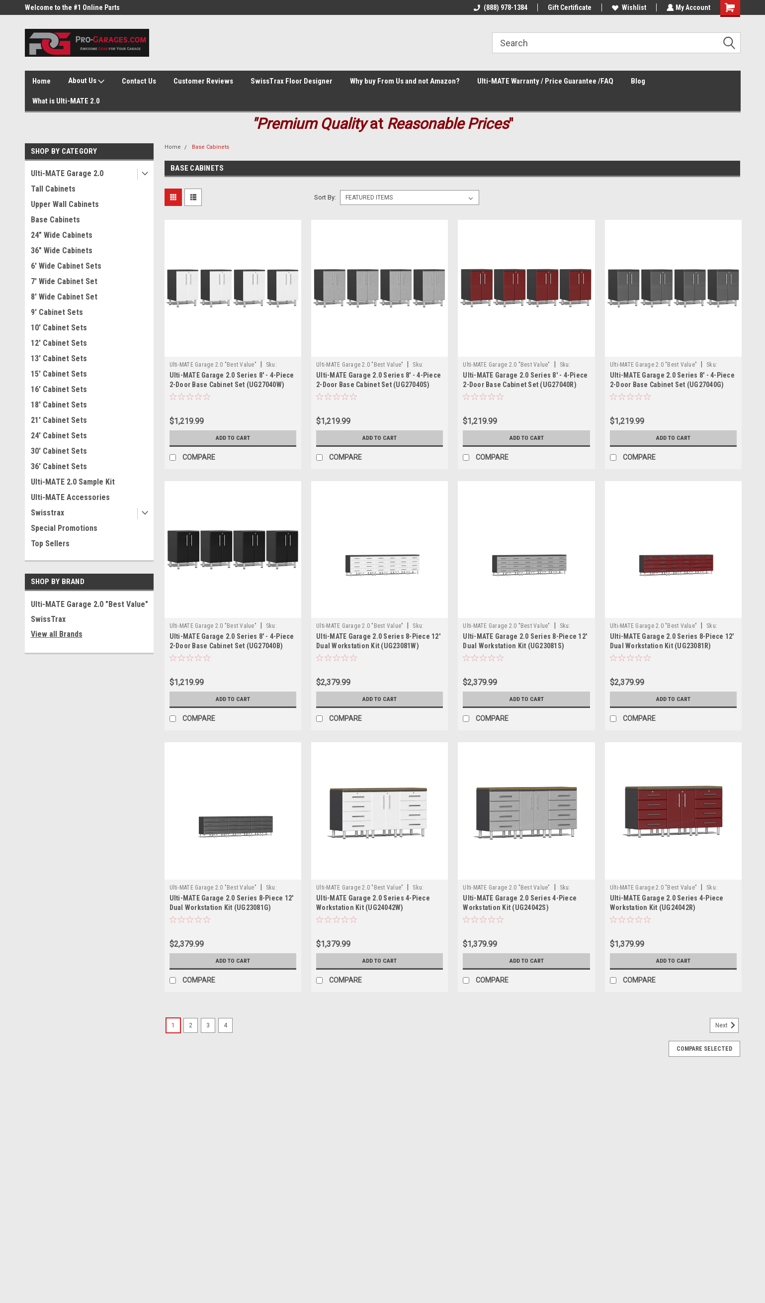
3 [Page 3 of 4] (208, 1025)
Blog (638, 81)
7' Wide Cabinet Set (64, 281)
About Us (86, 81)
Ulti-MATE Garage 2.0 (67, 173)
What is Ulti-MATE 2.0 (66, 101)
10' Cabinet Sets (59, 327)
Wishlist (628, 7)
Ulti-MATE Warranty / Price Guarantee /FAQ (545, 81)
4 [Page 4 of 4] (225, 1025)
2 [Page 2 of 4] (190, 1025)
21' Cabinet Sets (59, 420)
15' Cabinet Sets (59, 374)
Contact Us (139, 81)
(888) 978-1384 (499, 7)
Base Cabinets (55, 219)
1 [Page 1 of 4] (173, 1025)
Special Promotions (64, 528)
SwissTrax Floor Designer (292, 81)
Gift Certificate (569, 7)
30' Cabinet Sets (59, 451)
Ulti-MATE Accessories (70, 497)
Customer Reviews (203, 81)
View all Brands (57, 634)
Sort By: (325, 197)
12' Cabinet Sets (59, 343)
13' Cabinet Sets (59, 358)
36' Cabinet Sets (59, 466)
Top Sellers (50, 543)
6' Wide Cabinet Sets (66, 266)
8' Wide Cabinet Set (64, 296)
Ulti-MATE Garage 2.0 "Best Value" (89, 604)
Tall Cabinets (53, 189)
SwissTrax (48, 619)
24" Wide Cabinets (61, 235)
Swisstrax (47, 512)
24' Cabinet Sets (59, 435)
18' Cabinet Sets (59, 404)
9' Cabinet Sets (57, 312)
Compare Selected (704, 1048)
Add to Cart (233, 438)
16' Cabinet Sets (59, 389)
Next (727, 1025)
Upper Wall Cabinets (65, 204)
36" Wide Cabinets (61, 250)
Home (41, 81)
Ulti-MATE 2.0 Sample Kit (73, 482)
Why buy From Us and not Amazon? (405, 81)
